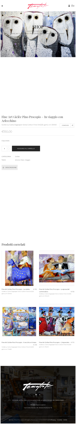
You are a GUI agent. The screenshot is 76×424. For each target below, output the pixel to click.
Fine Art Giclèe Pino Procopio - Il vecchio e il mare (19, 342)
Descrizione (10, 167)
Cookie (59, 420)
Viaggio (27, 160)
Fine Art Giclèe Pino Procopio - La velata (16, 289)
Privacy (53, 420)
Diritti (65, 420)
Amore (17, 160)
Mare (22, 160)
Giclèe (17, 156)
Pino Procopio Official (37, 31)
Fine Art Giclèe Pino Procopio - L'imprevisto (54, 342)
